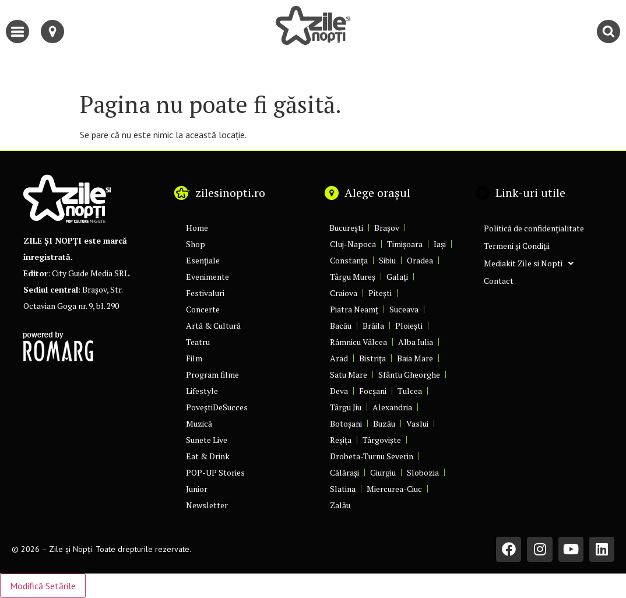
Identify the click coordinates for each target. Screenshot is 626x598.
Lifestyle (202, 390)
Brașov (386, 227)
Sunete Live (206, 439)
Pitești (380, 292)
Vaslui (417, 423)
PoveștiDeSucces (217, 407)
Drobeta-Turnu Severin (371, 456)
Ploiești (409, 325)
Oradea (420, 260)
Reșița (340, 439)
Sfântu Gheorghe (409, 374)
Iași (440, 243)
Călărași (344, 472)
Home (197, 227)
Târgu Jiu (345, 407)
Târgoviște (382, 439)
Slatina (343, 488)
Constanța (349, 260)
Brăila (373, 325)
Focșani (372, 390)
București (346, 227)
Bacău (340, 325)
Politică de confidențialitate (534, 228)
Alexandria (392, 407)
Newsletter (207, 505)
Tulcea (410, 390)
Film (194, 358)
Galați (397, 276)
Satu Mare (348, 374)
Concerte (203, 309)
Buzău (384, 423)
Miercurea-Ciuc (394, 488)
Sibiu (387, 260)
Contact (499, 280)
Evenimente (207, 276)
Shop (195, 243)
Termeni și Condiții (517, 245)
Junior (197, 488)
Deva (339, 390)
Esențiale (203, 260)
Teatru (198, 341)
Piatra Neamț (354, 309)
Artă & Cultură (213, 325)
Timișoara (405, 243)
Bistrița (372, 358)
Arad (339, 358)
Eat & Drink (208, 456)
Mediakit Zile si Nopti (529, 263)
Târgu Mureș (352, 276)
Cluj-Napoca (353, 243)
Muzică (199, 423)
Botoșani (346, 423)
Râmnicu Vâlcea (358, 341)
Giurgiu (383, 472)
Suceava (403, 309)
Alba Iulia (415, 341)
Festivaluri (205, 292)
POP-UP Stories (215, 472)
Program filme (212, 374)
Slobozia (423, 472)
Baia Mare (415, 358)
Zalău (340, 505)
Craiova (343, 292)
